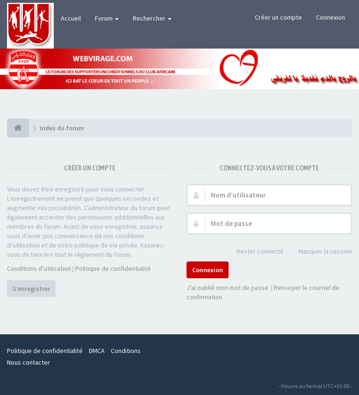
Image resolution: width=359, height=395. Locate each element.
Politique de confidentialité (113, 268)
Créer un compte (278, 17)
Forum (107, 18)
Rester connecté (255, 252)
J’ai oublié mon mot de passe (227, 287)
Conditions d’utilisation (39, 268)
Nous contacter (28, 362)
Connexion (330, 17)
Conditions (126, 350)
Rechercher (152, 18)
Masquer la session (320, 252)
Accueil (71, 18)
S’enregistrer (31, 288)
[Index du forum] (18, 128)
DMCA (97, 350)
